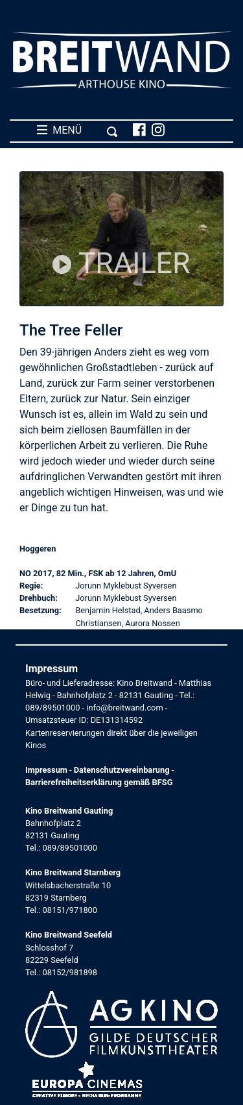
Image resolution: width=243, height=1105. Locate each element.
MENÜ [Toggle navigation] (77, 130)
